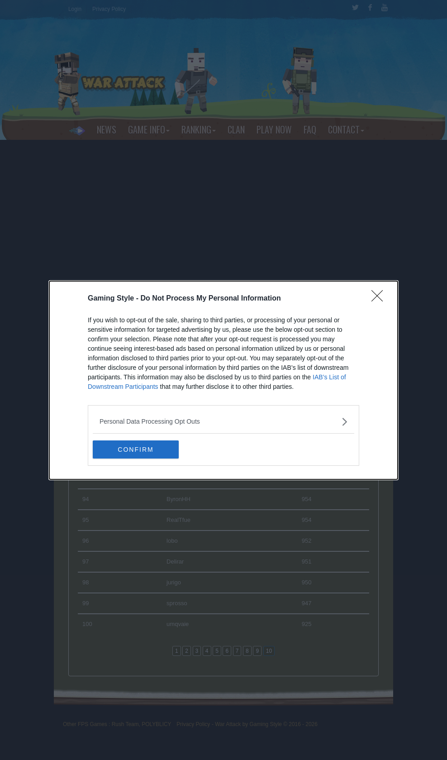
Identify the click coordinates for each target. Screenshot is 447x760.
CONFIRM (135, 449)
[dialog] (223, 380)
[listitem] (223, 421)
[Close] (380, 298)
